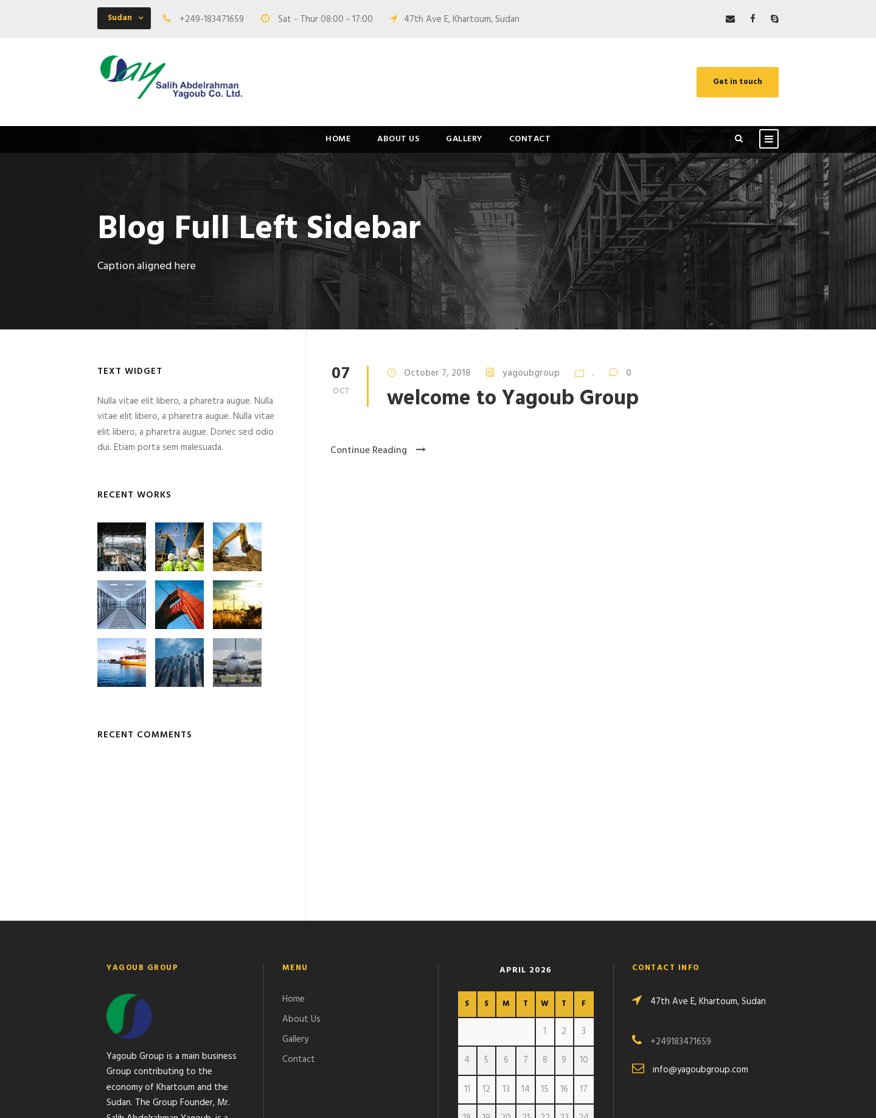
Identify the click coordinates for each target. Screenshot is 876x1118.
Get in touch (737, 82)
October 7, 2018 (437, 373)
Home (337, 139)
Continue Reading (378, 451)
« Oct (468, 1023)
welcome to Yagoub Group (513, 399)
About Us (398, 139)
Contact (530, 139)
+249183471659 (680, 895)
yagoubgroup (531, 373)
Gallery (464, 139)
